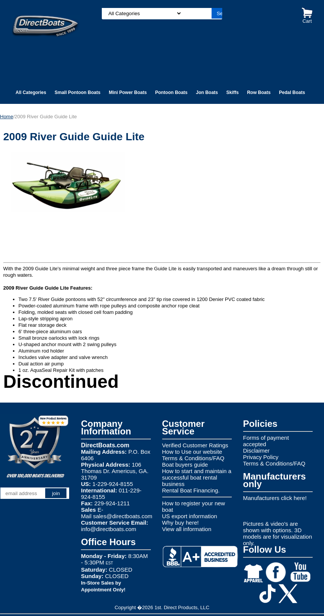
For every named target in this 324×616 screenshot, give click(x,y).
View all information (187, 529)
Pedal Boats (292, 92)
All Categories (31, 92)
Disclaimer (256, 450)
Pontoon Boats (171, 92)
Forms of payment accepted (266, 440)
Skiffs (232, 92)
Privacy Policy (260, 457)
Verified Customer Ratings (195, 445)
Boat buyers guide (185, 464)
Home (6, 116)
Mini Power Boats (128, 92)
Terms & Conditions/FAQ (193, 458)
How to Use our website (192, 451)
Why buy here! (180, 522)
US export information (189, 516)
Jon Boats (207, 92)
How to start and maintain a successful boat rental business (197, 477)
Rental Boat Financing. (191, 490)
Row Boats (258, 92)
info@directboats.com (108, 529)
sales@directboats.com (122, 516)
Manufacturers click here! (275, 498)
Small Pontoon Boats (78, 92)
